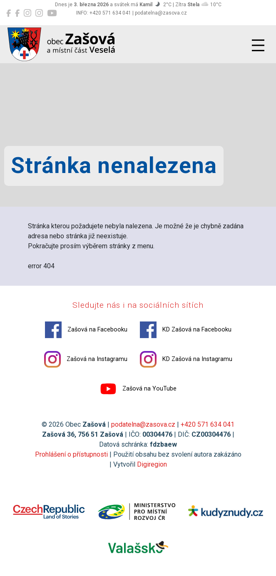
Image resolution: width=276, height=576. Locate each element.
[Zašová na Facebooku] (8, 13)
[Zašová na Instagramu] (27, 13)
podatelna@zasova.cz (143, 424)
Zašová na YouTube (138, 389)
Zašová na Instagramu (85, 359)
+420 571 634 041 (207, 424)
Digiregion (152, 464)
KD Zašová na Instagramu (186, 359)
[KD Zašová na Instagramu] (39, 13)
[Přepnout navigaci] (258, 45)
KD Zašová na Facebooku (185, 329)
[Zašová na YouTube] (52, 13)
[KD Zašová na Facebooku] (17, 13)
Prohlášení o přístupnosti (71, 454)
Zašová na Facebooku (86, 329)
